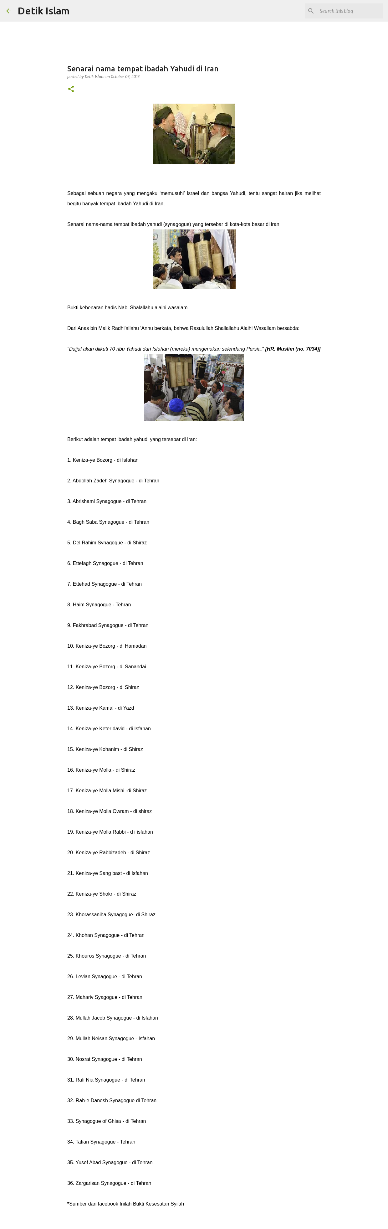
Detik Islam (43, 10)
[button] (71, 89)
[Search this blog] (350, 10)
